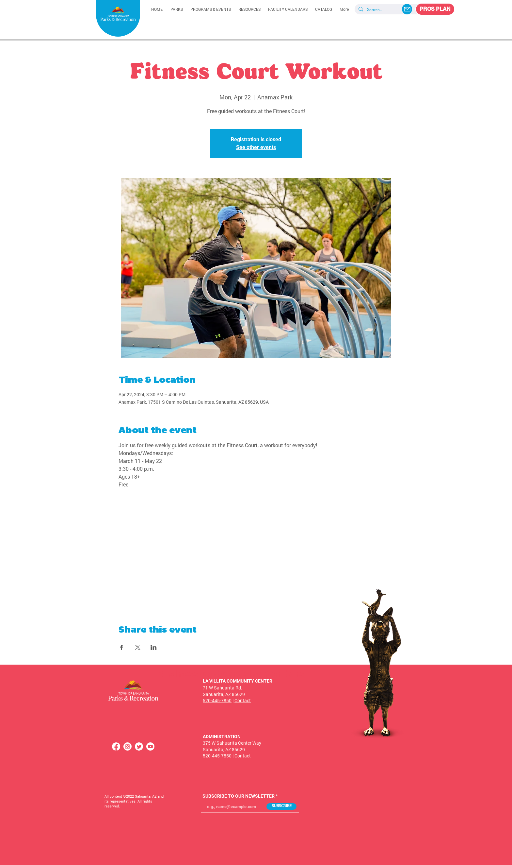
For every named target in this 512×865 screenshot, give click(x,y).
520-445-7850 (217, 700)
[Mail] (407, 9)
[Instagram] (127, 746)
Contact (242, 700)
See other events (256, 147)
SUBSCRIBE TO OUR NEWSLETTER (238, 796)
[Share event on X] (138, 647)
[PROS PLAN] (435, 9)
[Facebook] (116, 746)
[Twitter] (139, 746)
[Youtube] (150, 746)
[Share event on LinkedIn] (154, 647)
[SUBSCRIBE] (281, 806)
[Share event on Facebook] (122, 647)
